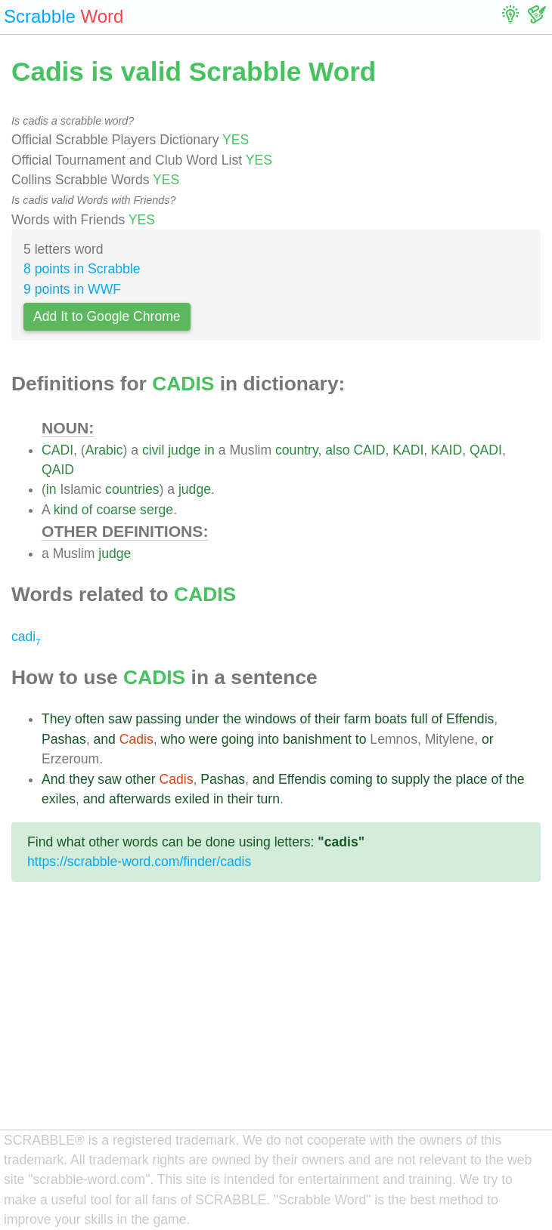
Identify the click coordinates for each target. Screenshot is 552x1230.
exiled (192, 798)
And (53, 779)
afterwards (140, 798)
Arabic (104, 450)
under (202, 718)
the (232, 718)
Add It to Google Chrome (107, 316)
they (81, 779)
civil (153, 450)
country (296, 450)
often (89, 718)
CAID (369, 450)
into (268, 739)
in (209, 450)
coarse (116, 509)
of (87, 509)
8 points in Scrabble (82, 268)
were (203, 739)
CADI (57, 450)
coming (351, 779)
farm (357, 718)
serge (156, 509)
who (172, 739)
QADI (486, 450)
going (238, 739)
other (141, 779)
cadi (26, 636)
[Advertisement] (276, 1018)
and (104, 739)
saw (120, 718)
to (361, 739)
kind (66, 509)
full (419, 718)
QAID (58, 469)
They (56, 718)
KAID (446, 450)
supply (410, 779)
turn (268, 798)
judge (184, 450)
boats (390, 718)
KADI (407, 450)
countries (132, 489)
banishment (317, 739)
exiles (59, 798)
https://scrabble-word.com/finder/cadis (139, 861)
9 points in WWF (72, 289)
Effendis (470, 718)
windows (270, 718)
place (471, 779)
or (488, 739)
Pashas (64, 739)
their (327, 718)
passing (158, 718)
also (337, 450)
